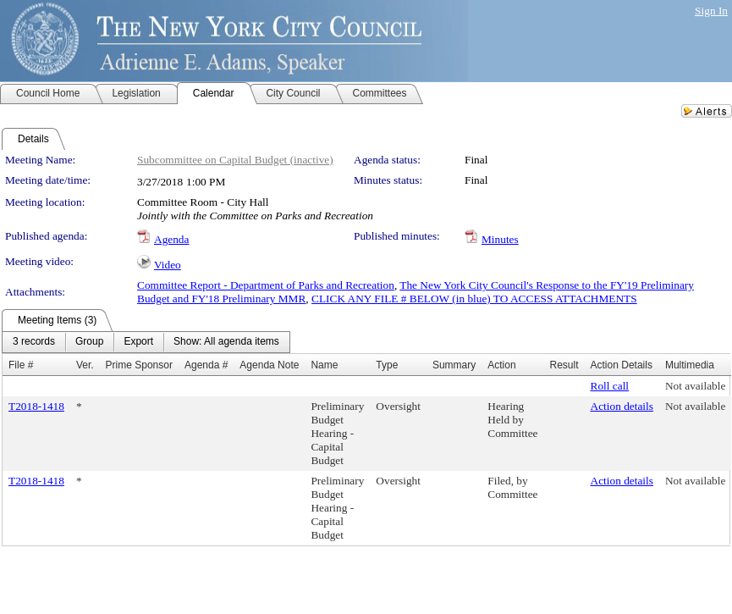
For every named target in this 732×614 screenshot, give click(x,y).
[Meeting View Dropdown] (226, 342)
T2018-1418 (36, 406)
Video (167, 264)
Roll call (610, 385)
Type (387, 365)
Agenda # (206, 365)
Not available (695, 385)
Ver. (85, 365)
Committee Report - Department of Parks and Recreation (265, 285)
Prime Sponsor (139, 365)
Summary (454, 365)
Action (501, 365)
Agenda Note (269, 365)
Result (564, 365)
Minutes (500, 239)
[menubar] (146, 342)
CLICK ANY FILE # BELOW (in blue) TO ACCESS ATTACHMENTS (474, 298)
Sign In (711, 10)
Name (324, 365)
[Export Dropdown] (138, 342)
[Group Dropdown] (89, 342)
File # (20, 365)
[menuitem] (34, 342)
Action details (622, 406)
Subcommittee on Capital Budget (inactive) (235, 159)
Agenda (171, 239)
